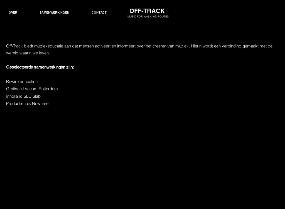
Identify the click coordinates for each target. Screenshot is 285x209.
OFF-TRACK (147, 10)
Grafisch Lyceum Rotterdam (32, 88)
